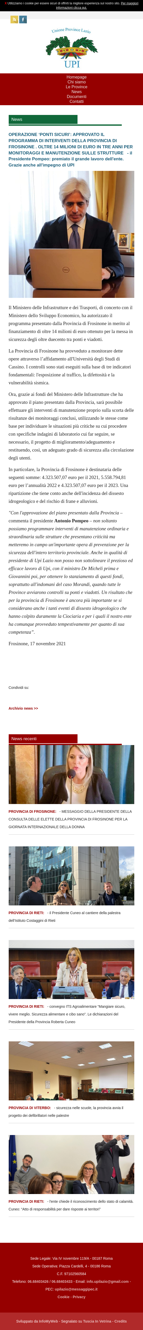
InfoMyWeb (48, 1321)
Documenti (76, 96)
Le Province (76, 87)
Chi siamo (77, 82)
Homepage (76, 77)
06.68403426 (39, 1281)
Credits (120, 1321)
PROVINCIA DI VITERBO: (30, 1108)
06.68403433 (62, 1281)
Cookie (64, 1297)
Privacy (79, 1297)
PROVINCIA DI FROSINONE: (33, 811)
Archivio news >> (23, 708)
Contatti (77, 101)
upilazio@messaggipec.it (76, 1289)
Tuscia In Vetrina (97, 1321)
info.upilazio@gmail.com (108, 1281)
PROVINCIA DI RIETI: (27, 913)
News (76, 92)
